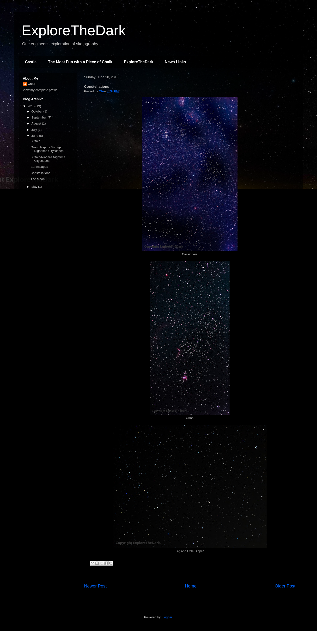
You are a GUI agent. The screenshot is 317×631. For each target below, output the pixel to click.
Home (191, 586)
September (39, 117)
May (34, 186)
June (35, 135)
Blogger (166, 617)
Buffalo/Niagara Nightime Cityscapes (47, 159)
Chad (32, 84)
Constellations (40, 173)
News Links (175, 62)
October (37, 111)
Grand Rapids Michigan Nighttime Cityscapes (46, 149)
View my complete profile (40, 90)
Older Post (285, 586)
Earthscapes (39, 167)
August (36, 123)
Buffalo (35, 141)
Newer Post (95, 586)
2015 (32, 106)
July (34, 129)
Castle (31, 62)
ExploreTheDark (74, 30)
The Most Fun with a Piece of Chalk (80, 62)
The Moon (37, 179)
